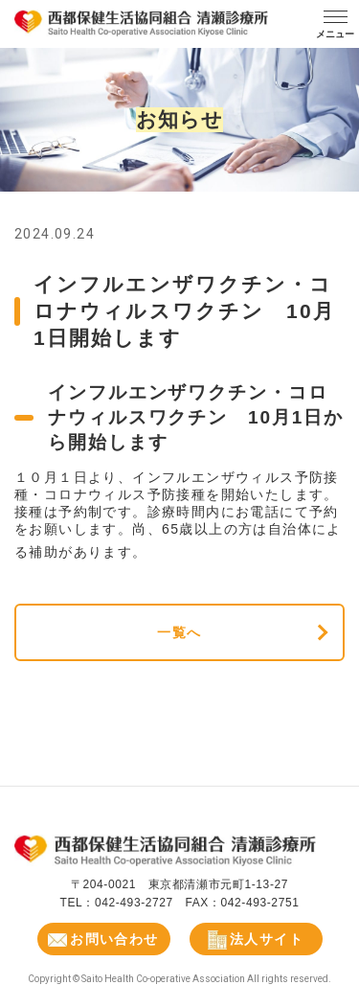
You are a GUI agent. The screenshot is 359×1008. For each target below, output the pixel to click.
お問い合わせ (103, 939)
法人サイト (255, 940)
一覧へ (179, 632)
